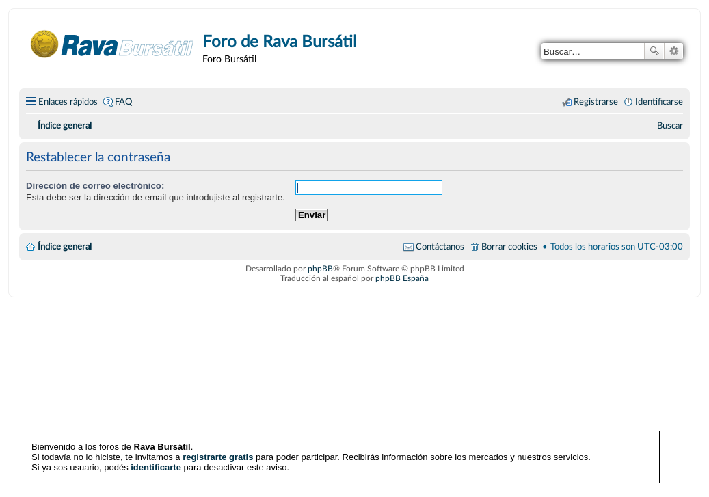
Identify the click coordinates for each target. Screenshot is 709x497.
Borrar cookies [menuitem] (509, 247)
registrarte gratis (218, 457)
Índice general (65, 247)
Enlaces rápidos (68, 102)
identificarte (156, 467)
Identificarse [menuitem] (659, 102)
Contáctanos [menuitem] (440, 247)
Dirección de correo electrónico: (95, 185)
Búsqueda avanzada (674, 51)
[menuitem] (670, 126)
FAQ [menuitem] (123, 102)
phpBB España (402, 278)
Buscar (654, 51)
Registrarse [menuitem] (596, 102)
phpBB (320, 269)
